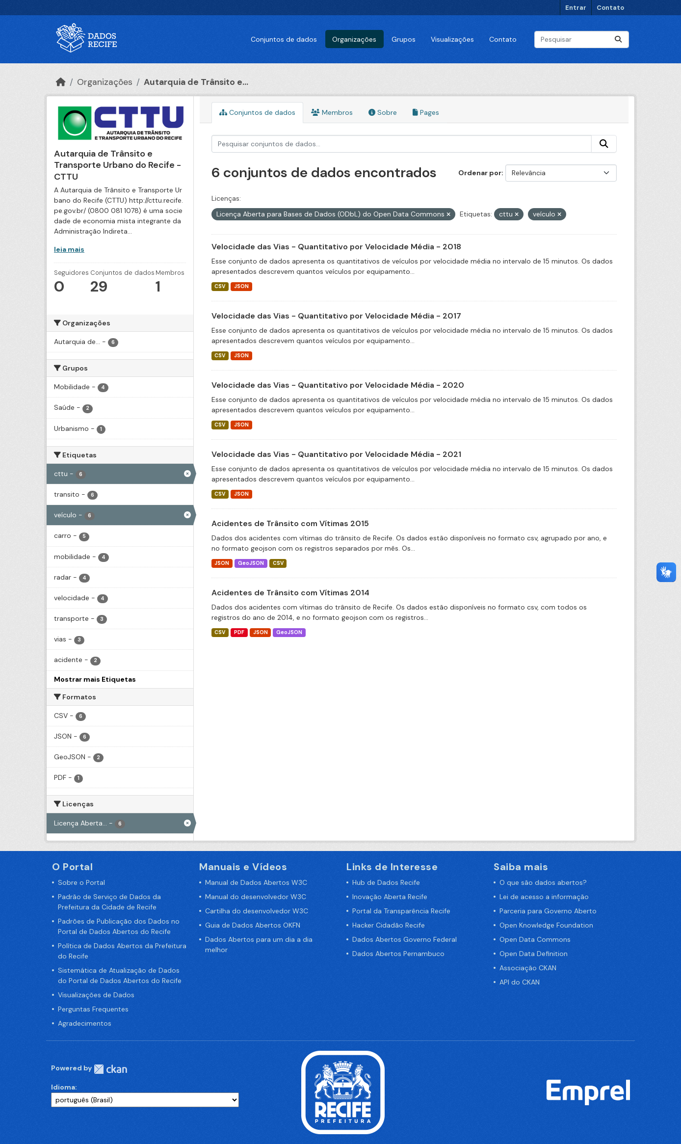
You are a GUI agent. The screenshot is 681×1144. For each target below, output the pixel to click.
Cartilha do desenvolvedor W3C (256, 910)
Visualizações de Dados (96, 994)
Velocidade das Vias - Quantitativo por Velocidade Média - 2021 (336, 454)
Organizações (354, 39)
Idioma (63, 1087)
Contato (610, 7)
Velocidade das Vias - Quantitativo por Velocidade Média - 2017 (336, 316)
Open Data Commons (535, 939)
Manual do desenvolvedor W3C (255, 896)
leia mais (69, 249)
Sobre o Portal (81, 882)
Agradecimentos (84, 1023)
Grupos (404, 39)
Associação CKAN (527, 967)
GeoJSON (251, 563)
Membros (332, 112)
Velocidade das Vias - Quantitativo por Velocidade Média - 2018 (336, 246)
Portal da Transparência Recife (401, 910)
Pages (426, 112)
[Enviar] (618, 39)
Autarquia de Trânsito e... (196, 82)
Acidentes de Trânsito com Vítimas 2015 (290, 523)
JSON (241, 286)
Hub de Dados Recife (386, 882)
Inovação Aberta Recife (389, 896)
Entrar (575, 7)
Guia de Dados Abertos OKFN (252, 925)
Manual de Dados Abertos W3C (256, 882)
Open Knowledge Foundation (546, 925)
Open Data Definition (533, 953)
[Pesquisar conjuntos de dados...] (581, 39)
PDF (239, 632)
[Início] (61, 82)
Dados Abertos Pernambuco (398, 953)
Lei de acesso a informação (544, 896)
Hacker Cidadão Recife (388, 925)
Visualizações (452, 39)
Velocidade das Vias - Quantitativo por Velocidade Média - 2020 (337, 385)
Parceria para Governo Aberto (548, 910)
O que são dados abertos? (543, 882)
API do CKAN (519, 982)
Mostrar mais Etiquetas (95, 679)
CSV (219, 286)
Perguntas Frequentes (93, 1009)
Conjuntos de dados (284, 39)
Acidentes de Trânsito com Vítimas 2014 (290, 592)
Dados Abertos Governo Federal (404, 939)
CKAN (110, 1069)
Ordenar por (479, 172)
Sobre (382, 112)
